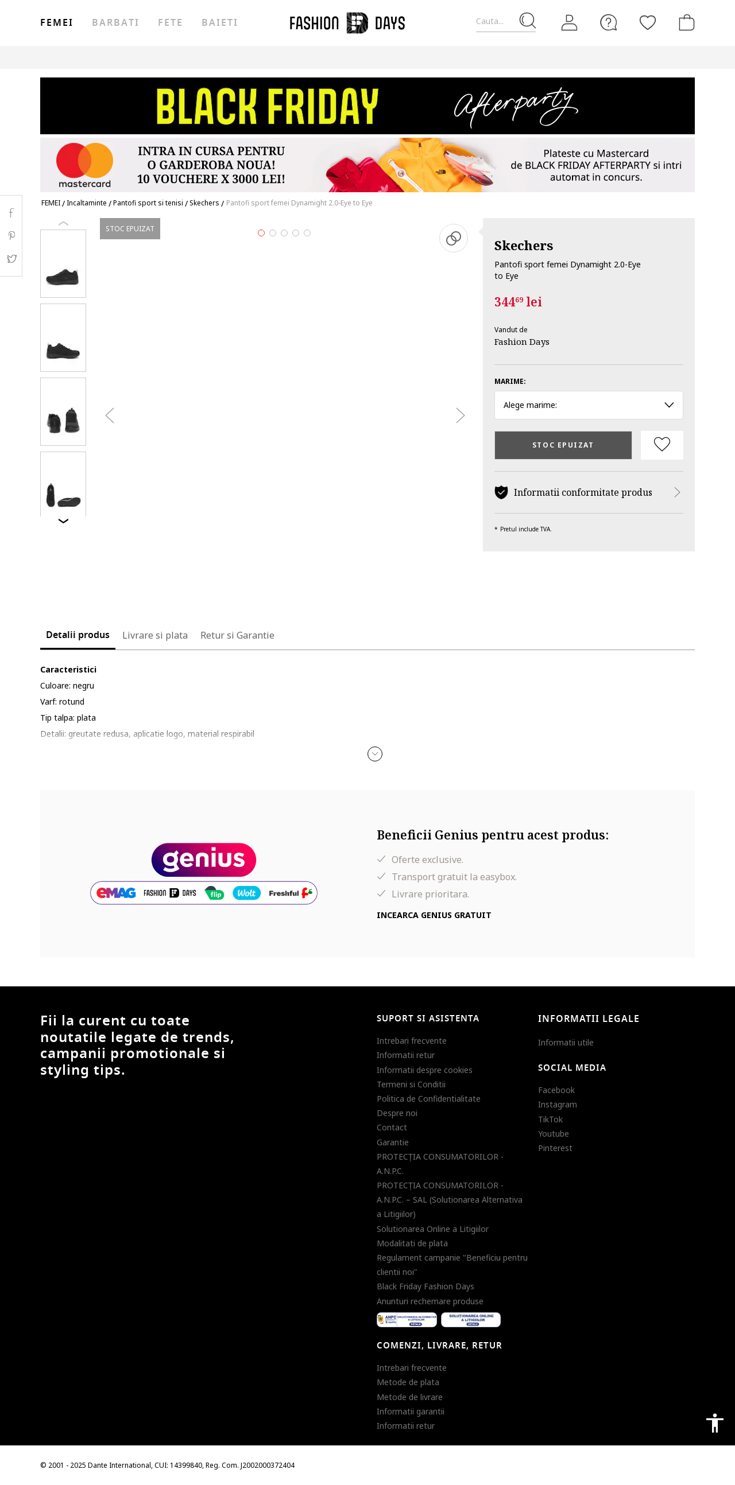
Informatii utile (566, 1042)
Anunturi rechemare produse (430, 1301)
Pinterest (555, 1147)
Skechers (523, 245)
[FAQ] (608, 22)
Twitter (11, 259)
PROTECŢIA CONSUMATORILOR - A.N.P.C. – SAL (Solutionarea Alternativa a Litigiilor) (450, 1199)
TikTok (550, 1119)
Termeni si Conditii (411, 1084)
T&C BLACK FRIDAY (663, 57)
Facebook (556, 1089)
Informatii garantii (410, 1411)
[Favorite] (647, 22)
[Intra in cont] (569, 22)
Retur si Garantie (237, 635)
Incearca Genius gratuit (434, 914)
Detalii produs (78, 635)
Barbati (115, 23)
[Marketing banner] (367, 129)
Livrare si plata (155, 635)
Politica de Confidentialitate (429, 1098)
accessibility (714, 1423)
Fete (170, 23)
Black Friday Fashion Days (425, 1286)
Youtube (553, 1133)
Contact (392, 1127)
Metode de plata (408, 1382)
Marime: (510, 381)
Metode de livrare (410, 1396)
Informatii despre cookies (425, 1069)
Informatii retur (406, 1054)
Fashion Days (522, 341)
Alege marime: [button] (589, 404)
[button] (375, 754)
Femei (57, 23)
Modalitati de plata (412, 1243)
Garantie (393, 1142)
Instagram (557, 1104)
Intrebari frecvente (412, 1040)
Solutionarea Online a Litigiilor (433, 1228)
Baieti (220, 23)
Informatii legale (589, 1019)
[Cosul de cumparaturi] (684, 22)
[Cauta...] (506, 21)
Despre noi (397, 1112)
